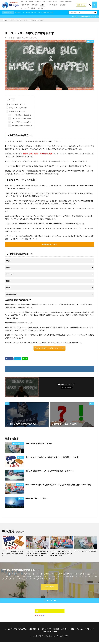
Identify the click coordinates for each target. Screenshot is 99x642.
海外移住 (34, 38)
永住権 (42, 5)
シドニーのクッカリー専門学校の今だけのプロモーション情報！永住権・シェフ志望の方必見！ (37, 553)
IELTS (28, 12)
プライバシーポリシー (49, 631)
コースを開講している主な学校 (19, 115)
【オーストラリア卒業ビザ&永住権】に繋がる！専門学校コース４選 (51, 457)
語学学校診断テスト (47, 12)
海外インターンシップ (49, 1)
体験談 (33, 8)
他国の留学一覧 (34, 629)
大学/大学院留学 (19, 471)
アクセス (79, 629)
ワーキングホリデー (65, 1)
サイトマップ (25, 8)
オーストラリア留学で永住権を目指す (33, 20)
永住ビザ (25, 38)
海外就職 (34, 5)
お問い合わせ (81, 5)
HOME (5, 20)
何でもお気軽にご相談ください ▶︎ (49, 348)
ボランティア (25, 5)
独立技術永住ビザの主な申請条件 (20, 125)
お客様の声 (41, 8)
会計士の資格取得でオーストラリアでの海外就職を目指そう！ (49, 471)
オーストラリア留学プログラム (30, 1)
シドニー (21, 457)
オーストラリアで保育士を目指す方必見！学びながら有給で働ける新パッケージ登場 (58, 485)
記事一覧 (12, 20)
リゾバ (23, 12)
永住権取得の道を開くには (16, 104)
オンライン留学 (52, 5)
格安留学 (17, 12)
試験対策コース (35, 12)
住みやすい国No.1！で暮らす (36, 498)
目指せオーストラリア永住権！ (17, 107)
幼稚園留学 (20, 484)
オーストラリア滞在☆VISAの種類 (38, 443)
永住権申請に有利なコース (16, 111)
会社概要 (62, 5)
